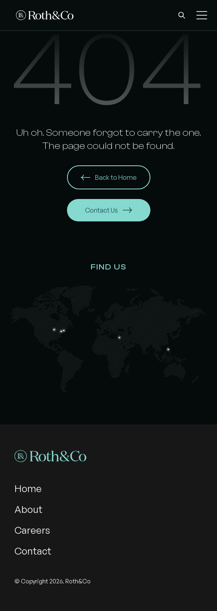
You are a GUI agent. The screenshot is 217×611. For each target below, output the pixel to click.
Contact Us (108, 210)
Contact (32, 551)
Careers (32, 530)
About (28, 509)
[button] (182, 15)
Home (28, 488)
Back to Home (109, 177)
